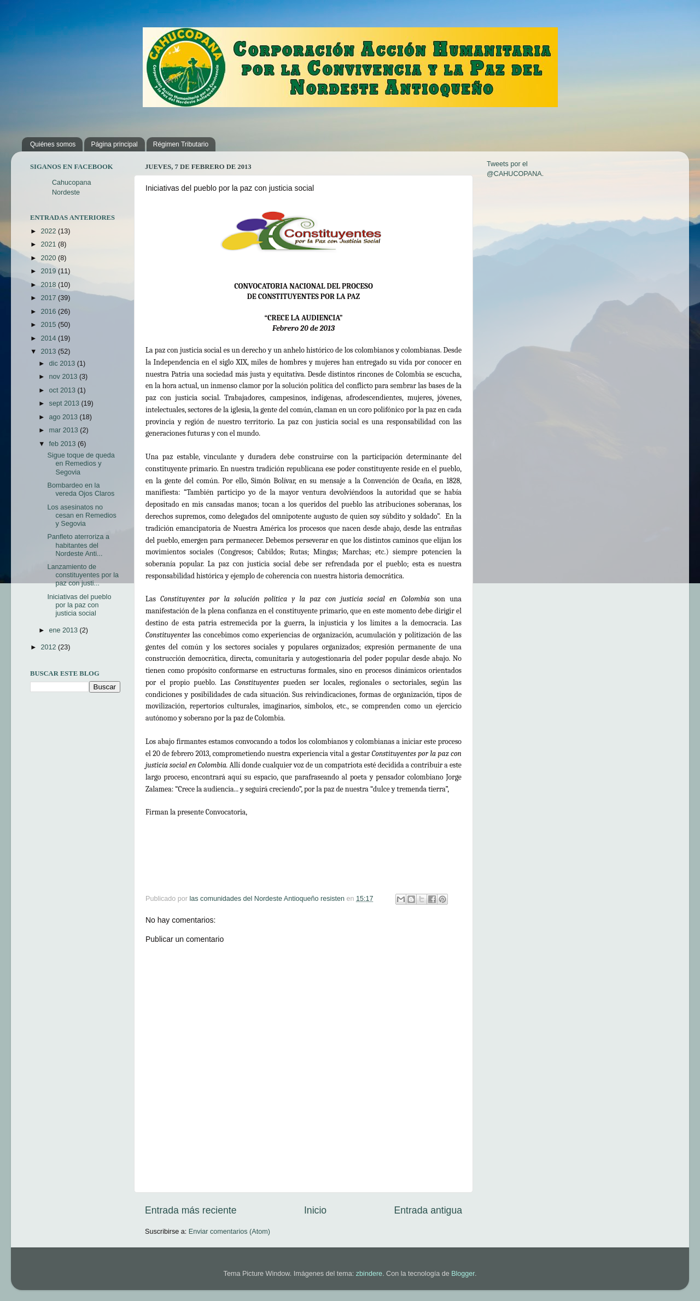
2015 (49, 325)
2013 (49, 351)
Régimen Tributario (180, 144)
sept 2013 (65, 403)
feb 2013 (63, 444)
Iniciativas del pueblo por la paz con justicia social (79, 605)
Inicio (315, 1210)
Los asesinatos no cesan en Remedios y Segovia (81, 515)
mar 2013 (64, 430)
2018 (49, 285)
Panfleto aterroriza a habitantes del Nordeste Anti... (78, 545)
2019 (49, 271)
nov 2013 (64, 376)
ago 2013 (64, 417)
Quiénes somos (52, 144)
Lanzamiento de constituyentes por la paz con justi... (83, 575)
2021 (49, 244)
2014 (49, 338)
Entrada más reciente (191, 1210)
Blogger (463, 1273)
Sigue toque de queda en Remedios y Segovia (80, 464)
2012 (49, 647)
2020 (49, 258)
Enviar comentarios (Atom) (229, 1231)
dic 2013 (63, 363)
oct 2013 (63, 390)
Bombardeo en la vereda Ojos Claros (80, 489)
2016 (49, 311)
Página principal (114, 144)
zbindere (369, 1273)
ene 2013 (64, 630)
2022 (49, 231)
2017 (49, 298)
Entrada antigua (428, 1210)
